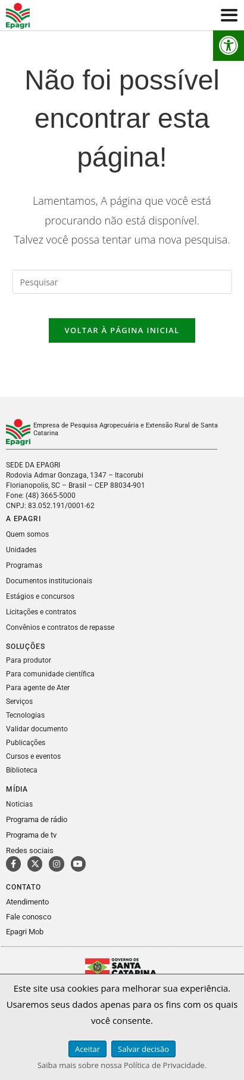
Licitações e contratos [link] (41, 612)
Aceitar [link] (87, 1049)
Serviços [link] (19, 701)
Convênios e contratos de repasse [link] (60, 627)
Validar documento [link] (37, 729)
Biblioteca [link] (21, 770)
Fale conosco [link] (28, 916)
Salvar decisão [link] (143, 1049)
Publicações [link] (25, 743)
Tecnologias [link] (25, 715)
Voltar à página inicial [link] (121, 330)
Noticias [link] (19, 804)
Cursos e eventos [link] (33, 756)
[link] (228, 45)
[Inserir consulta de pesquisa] (122, 282)
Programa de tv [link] (31, 834)
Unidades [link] (21, 550)
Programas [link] (24, 565)
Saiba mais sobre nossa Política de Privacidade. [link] (122, 1065)
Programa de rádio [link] (36, 819)
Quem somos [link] (27, 534)
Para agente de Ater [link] (38, 688)
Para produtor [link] (28, 660)
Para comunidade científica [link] (50, 674)
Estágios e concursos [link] (40, 596)
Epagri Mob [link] (24, 931)
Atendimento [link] (27, 901)
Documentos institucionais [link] (49, 581)
